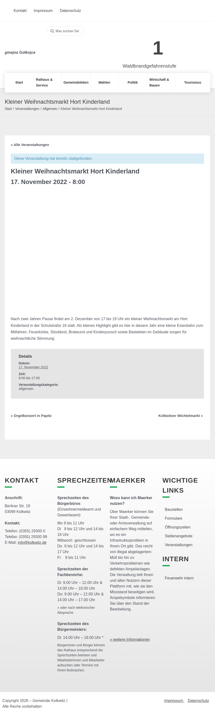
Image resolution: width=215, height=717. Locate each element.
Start (8, 109)
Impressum (174, 701)
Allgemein (50, 109)
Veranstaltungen (27, 109)
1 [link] (158, 48)
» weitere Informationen (130, 639)
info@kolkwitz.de (32, 542)
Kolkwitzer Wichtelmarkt (180, 416)
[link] (142, 45)
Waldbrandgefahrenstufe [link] (150, 66)
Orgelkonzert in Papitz (31, 416)
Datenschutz (198, 701)
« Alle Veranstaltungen (30, 145)
